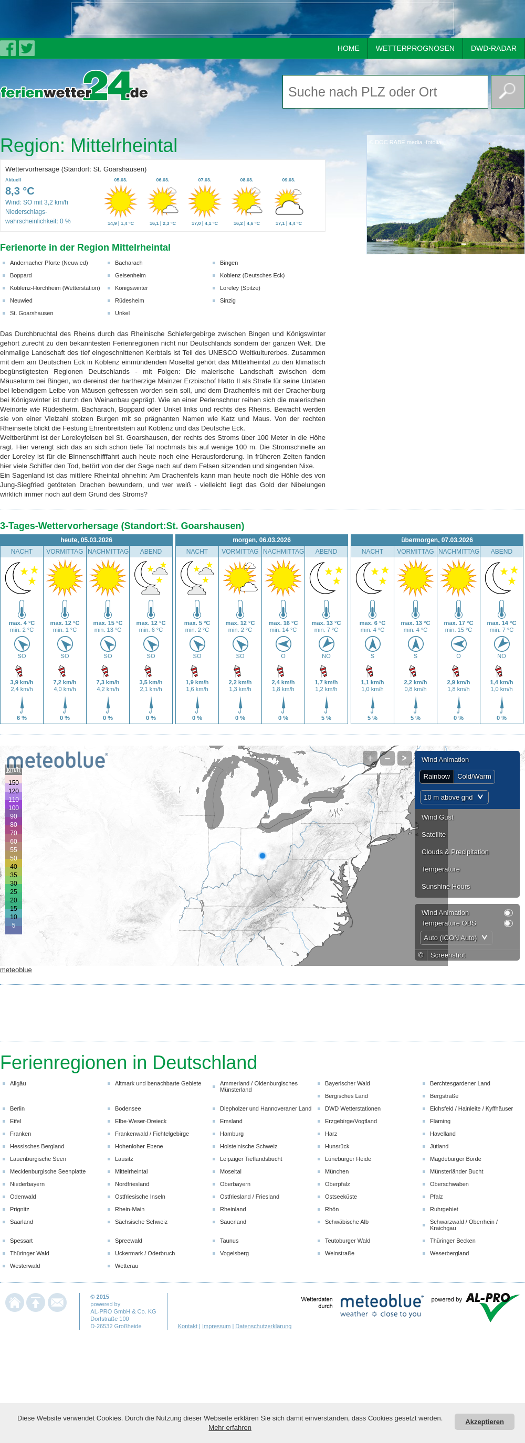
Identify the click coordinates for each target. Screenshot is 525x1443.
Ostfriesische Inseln (140, 1196)
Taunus (229, 1240)
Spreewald (128, 1240)
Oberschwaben (449, 1184)
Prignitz (19, 1209)
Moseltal (231, 1171)
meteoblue (16, 970)
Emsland (231, 1121)
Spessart (21, 1240)
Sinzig (228, 300)
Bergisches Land (346, 1096)
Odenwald (23, 1196)
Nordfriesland (132, 1184)
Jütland (439, 1146)
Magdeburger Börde (455, 1159)
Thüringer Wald (29, 1253)
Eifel (15, 1121)
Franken (20, 1133)
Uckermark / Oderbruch (145, 1253)
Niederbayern (27, 1184)
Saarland (21, 1222)
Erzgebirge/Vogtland (351, 1121)
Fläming (440, 1121)
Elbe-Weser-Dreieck (140, 1121)
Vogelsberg (234, 1253)
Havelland (443, 1133)
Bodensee (128, 1108)
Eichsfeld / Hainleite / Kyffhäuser (471, 1108)
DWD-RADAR (494, 48)
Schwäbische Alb (347, 1222)
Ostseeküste (341, 1196)
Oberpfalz (337, 1184)
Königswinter (131, 288)
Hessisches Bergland (37, 1146)
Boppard (21, 275)
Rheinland (233, 1209)
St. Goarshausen (32, 313)
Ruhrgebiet (444, 1209)
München (337, 1171)
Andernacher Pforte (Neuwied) (49, 263)
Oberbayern (235, 1184)
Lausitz (124, 1159)
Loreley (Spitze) (240, 288)
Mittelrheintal (131, 1171)
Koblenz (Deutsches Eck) (252, 275)
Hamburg (232, 1133)
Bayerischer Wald (347, 1083)
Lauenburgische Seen (38, 1159)
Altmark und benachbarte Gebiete (158, 1083)
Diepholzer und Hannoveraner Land (265, 1108)
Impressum (216, 1326)
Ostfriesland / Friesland (249, 1196)
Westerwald (25, 1266)
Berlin (17, 1108)
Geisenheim (130, 275)
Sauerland (233, 1222)
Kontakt (187, 1326)
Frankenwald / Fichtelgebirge (152, 1133)
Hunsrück (337, 1146)
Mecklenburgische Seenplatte (48, 1171)
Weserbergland (449, 1253)
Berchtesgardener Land (460, 1083)
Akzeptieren (484, 1422)
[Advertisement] (134, 19)
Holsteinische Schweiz (248, 1146)
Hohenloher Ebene (139, 1146)
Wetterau (126, 1266)
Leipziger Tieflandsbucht (251, 1159)
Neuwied (21, 300)
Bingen (229, 263)
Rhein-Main (129, 1209)
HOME (349, 48)
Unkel (122, 313)
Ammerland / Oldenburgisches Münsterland (259, 1086)
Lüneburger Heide (348, 1159)
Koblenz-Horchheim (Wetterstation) (55, 288)
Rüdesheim (129, 300)
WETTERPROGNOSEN (415, 48)
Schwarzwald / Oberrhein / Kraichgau (464, 1225)
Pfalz (436, 1196)
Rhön (332, 1209)
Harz (331, 1133)
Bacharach (129, 263)
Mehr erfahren (229, 1427)
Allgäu (18, 1083)
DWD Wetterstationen (353, 1108)
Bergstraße (444, 1096)
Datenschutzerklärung (263, 1326)
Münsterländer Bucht (457, 1171)
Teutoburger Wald (347, 1240)
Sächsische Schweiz (141, 1222)
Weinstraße (339, 1253)
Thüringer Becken (453, 1240)
